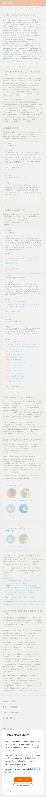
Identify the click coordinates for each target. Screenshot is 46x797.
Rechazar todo (23, 786)
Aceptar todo (23, 780)
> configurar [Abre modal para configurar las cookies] (9, 791)
